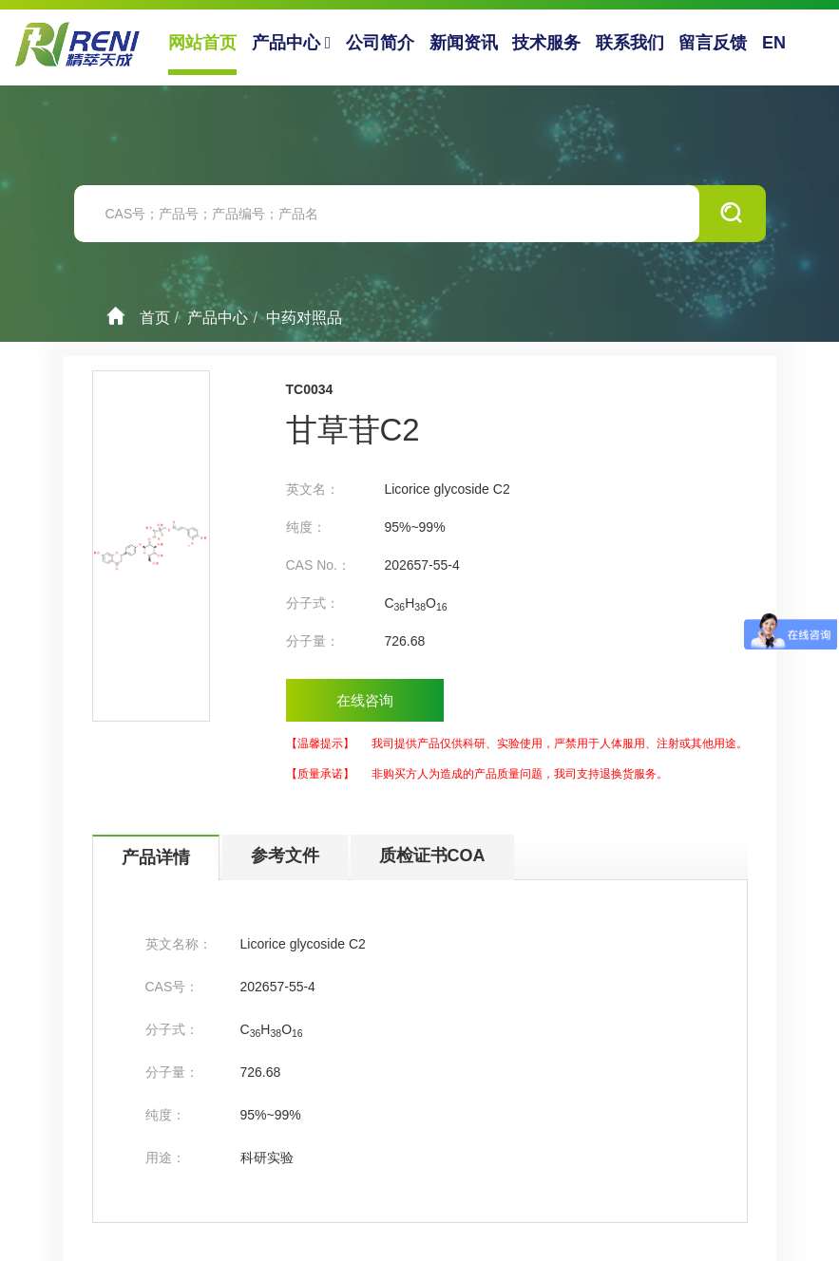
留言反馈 (712, 42)
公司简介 (380, 42)
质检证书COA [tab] (432, 855)
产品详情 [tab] (156, 857)
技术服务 (546, 42)
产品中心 (292, 42)
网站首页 (202, 42)
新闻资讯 (463, 42)
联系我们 (630, 42)
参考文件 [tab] (285, 855)
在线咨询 (364, 700)
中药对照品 (304, 318)
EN (774, 42)
